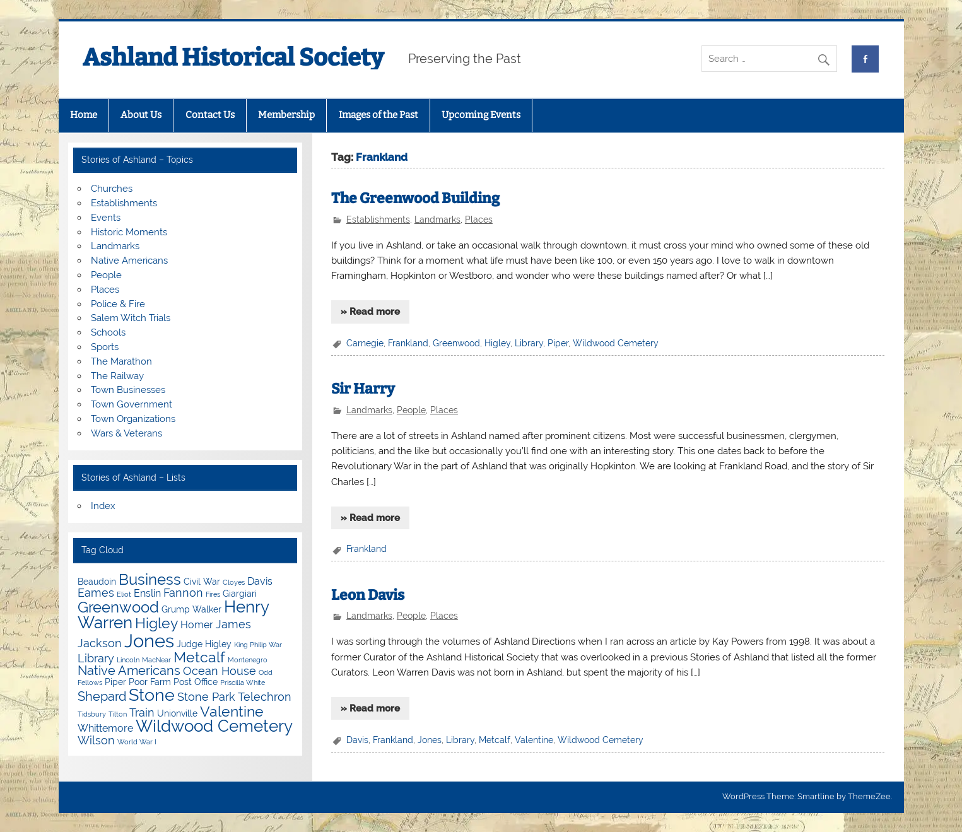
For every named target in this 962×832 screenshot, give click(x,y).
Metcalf (494, 740)
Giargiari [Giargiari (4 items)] (240, 594)
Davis (357, 740)
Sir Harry (363, 388)
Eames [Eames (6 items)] (96, 592)
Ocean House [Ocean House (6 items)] (219, 670)
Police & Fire (118, 304)
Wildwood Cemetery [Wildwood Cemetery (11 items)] (214, 726)
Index (103, 506)
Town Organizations (133, 419)
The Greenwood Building (415, 198)
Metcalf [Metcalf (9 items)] (199, 656)
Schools (108, 332)
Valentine (534, 740)
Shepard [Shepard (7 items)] (102, 696)
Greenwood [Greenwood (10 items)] (118, 607)
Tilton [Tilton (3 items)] (118, 714)
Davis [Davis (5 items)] (260, 581)
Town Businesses (128, 389)
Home (83, 114)
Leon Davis (367, 595)
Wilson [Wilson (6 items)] (96, 740)
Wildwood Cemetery (616, 343)
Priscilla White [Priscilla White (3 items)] (242, 682)
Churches (111, 188)
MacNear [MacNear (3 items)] (156, 660)
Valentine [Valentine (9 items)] (232, 711)
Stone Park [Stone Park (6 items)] (206, 696)
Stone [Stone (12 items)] (152, 695)
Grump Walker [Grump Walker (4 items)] (191, 609)
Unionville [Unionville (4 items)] (177, 713)
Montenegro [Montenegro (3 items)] (247, 660)
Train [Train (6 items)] (142, 712)
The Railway (117, 376)
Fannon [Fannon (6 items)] (183, 592)
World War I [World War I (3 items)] (136, 742)
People (411, 410)
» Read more (370, 311)
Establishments (378, 219)
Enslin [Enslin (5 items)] (147, 593)
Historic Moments (129, 232)
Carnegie (365, 343)
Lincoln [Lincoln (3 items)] (128, 660)
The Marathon (121, 361)
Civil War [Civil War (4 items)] (202, 582)
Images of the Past (378, 114)
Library (529, 343)
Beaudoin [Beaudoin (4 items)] (97, 582)
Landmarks (437, 219)
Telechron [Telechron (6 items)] (264, 696)
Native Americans (129, 260)
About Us (140, 114)
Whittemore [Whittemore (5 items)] (105, 728)
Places (479, 219)
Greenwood (456, 343)
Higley (497, 343)
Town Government (131, 404)
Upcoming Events (481, 114)
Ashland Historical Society (233, 57)
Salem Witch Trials (130, 318)
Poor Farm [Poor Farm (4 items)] (150, 682)
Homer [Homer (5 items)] (196, 625)
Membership (286, 114)
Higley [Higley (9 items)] (156, 622)
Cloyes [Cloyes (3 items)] (234, 582)
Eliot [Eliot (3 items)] (124, 594)
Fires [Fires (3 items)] (213, 594)
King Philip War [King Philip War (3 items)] (258, 644)
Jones (430, 740)
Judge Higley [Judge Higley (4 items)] (204, 644)
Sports (105, 347)
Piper (558, 343)
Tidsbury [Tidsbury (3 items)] (92, 714)
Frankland (408, 343)
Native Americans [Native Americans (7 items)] (129, 670)
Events (105, 217)
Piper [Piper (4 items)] (115, 682)
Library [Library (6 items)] (96, 658)
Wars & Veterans (126, 433)
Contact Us (210, 114)
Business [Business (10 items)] (150, 579)
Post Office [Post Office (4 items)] (195, 682)
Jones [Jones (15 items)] (149, 641)
